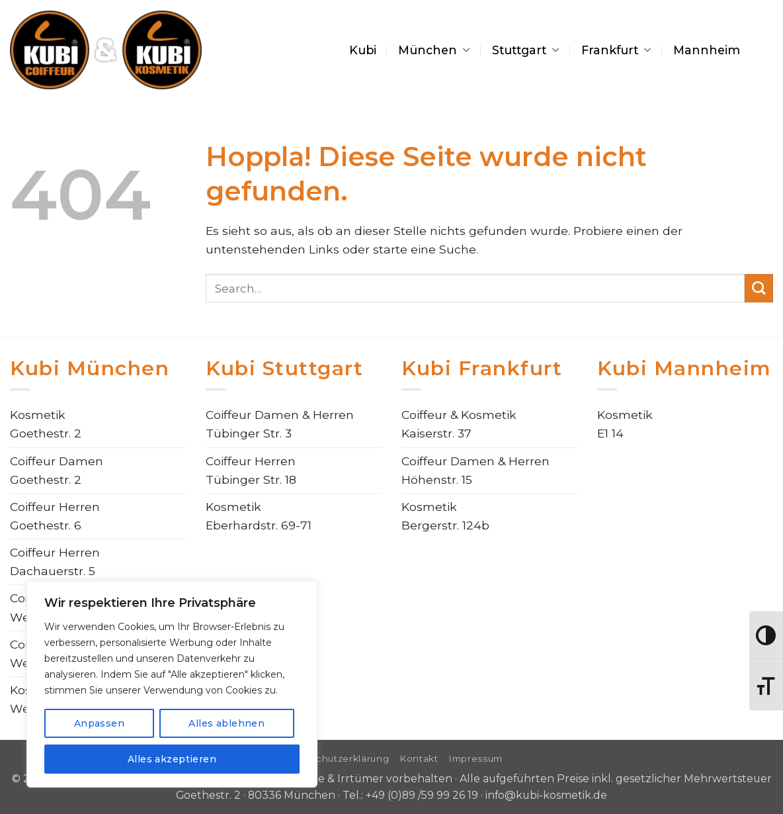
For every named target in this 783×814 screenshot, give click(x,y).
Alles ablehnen (226, 723)
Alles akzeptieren (172, 759)
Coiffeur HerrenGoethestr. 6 (55, 516)
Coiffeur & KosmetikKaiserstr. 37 (458, 424)
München (434, 50)
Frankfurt (616, 50)
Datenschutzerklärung (334, 758)
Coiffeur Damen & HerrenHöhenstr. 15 (475, 470)
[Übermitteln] (759, 288)
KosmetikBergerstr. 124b (445, 516)
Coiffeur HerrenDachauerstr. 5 (55, 561)
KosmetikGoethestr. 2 (45, 424)
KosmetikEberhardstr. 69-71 (258, 516)
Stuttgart (525, 50)
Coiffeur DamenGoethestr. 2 (56, 470)
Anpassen (99, 723)
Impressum (475, 758)
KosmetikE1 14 (625, 424)
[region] (171, 684)
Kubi (362, 50)
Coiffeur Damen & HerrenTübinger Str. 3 (280, 424)
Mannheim (706, 50)
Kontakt (418, 758)
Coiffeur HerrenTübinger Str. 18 (251, 470)
